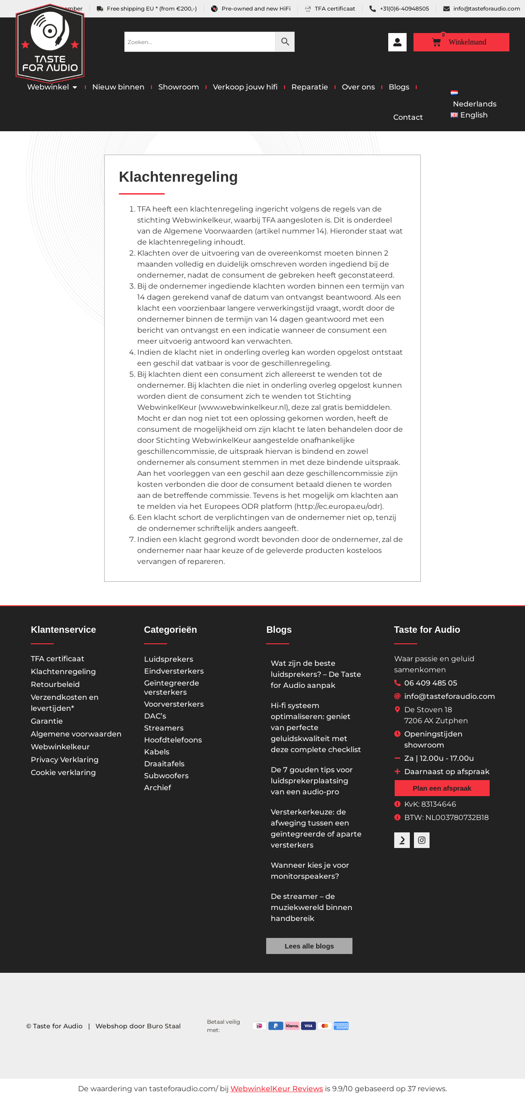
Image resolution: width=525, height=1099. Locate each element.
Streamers (164, 728)
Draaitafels (164, 763)
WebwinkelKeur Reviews (276, 1088)
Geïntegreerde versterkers (171, 688)
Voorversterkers (174, 704)
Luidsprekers (168, 659)
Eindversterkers (174, 671)
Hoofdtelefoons (173, 740)
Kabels (156, 752)
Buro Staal (164, 1026)
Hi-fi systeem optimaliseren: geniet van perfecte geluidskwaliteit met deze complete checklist (316, 727)
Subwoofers (166, 775)
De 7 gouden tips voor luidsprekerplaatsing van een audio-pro (312, 780)
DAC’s (155, 716)
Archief (157, 787)
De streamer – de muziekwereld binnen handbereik (311, 907)
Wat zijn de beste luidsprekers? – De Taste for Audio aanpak (316, 674)
